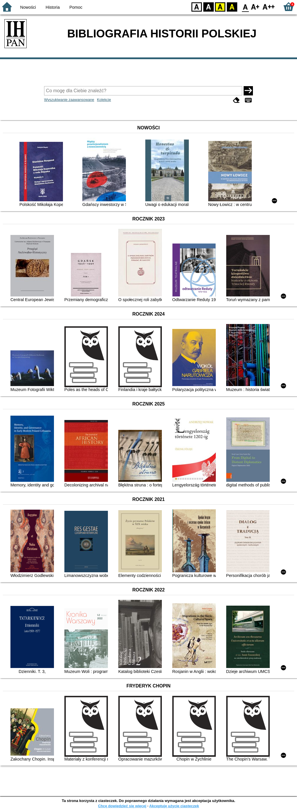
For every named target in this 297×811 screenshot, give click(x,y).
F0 (245, 6)
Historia (53, 7)
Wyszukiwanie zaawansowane (69, 99)
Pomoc (75, 7)
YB (220, 6)
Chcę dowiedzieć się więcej (122, 806)
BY (232, 6)
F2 (268, 6)
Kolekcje (104, 99)
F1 (255, 6)
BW (208, 6)
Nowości (28, 7)
